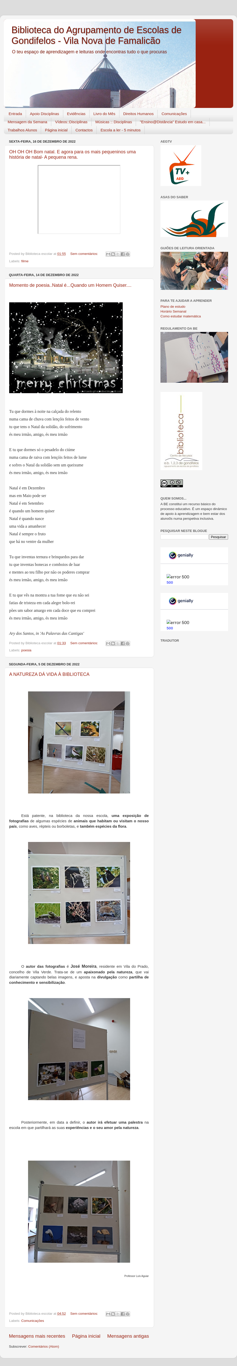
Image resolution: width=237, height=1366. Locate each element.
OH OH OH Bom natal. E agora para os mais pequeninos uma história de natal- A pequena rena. (72, 154)
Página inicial (56, 130)
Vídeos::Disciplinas (71, 122)
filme (25, 261)
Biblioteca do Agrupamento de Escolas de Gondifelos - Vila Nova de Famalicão (96, 35)
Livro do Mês (104, 113)
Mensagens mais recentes (37, 1336)
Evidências (76, 113)
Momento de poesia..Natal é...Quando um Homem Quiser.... (70, 285)
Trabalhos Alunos (22, 130)
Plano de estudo (172, 306)
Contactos (84, 130)
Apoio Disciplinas (44, 113)
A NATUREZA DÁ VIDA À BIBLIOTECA (49, 674)
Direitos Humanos (138, 113)
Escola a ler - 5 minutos (121, 130)
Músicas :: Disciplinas (113, 122)
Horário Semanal (173, 311)
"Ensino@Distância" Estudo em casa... (173, 122)
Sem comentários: (84, 254)
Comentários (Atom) (43, 1346)
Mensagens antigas (128, 1336)
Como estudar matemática (180, 316)
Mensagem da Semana (27, 122)
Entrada (15, 113)
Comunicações (174, 113)
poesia (26, 650)
